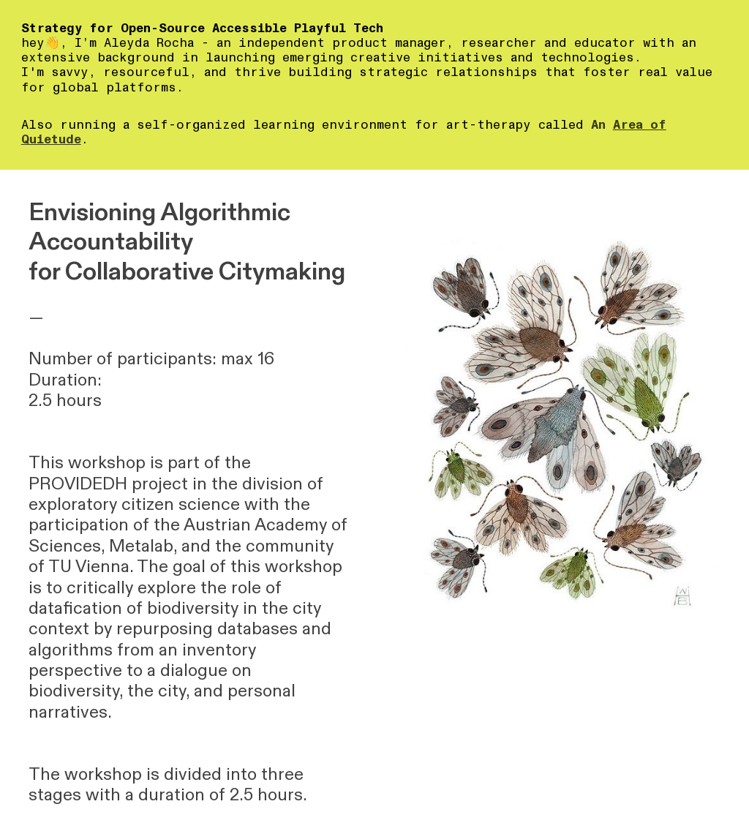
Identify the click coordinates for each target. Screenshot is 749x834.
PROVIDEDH (78, 484)
